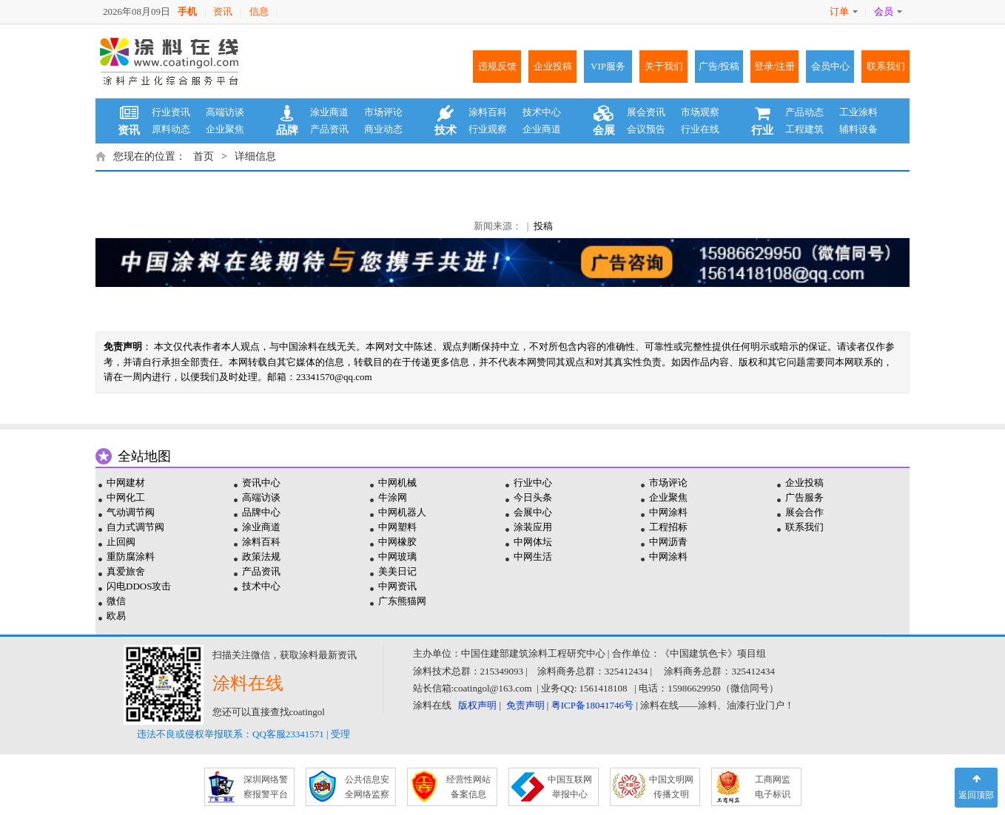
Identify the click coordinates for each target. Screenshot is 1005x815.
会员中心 (830, 66)
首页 (203, 156)
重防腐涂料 (131, 556)
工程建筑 (804, 129)
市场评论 (383, 112)
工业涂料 (858, 112)
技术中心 (541, 112)
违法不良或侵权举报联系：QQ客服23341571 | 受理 (243, 734)
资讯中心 (261, 482)
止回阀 (121, 541)
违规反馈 (497, 66)
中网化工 (126, 497)
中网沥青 (668, 541)
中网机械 (397, 482)
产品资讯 (329, 129)
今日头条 (533, 497)
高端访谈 (225, 112)
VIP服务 (608, 66)
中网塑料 (397, 526)
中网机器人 (402, 512)
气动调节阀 (131, 512)
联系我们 (886, 66)
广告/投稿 (719, 66)
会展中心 (533, 512)
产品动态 (804, 112)
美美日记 (397, 571)
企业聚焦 (225, 129)
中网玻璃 (397, 556)
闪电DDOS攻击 (139, 586)
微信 (116, 600)
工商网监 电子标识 (772, 786)
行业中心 (533, 482)
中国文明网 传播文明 (671, 786)
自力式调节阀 (135, 526)
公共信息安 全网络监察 (367, 786)
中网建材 (126, 482)
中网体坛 (533, 541)
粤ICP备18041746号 (592, 705)
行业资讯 (171, 112)
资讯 (222, 11)
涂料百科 (487, 112)
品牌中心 (261, 512)
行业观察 (487, 129)
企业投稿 (553, 66)
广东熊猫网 (402, 600)
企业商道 (541, 129)
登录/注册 (775, 66)
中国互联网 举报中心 (570, 786)
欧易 (116, 615)
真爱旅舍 (126, 571)
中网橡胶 (397, 541)
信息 (259, 11)
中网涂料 (668, 512)
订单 (844, 11)
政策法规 (261, 556)
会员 (888, 11)
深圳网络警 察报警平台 (265, 786)
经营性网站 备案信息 (468, 786)
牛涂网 (392, 497)
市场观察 (700, 112)
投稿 (543, 225)
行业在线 (700, 129)
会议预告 (646, 129)
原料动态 (171, 129)
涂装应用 (533, 526)
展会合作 (804, 512)
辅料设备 (858, 129)
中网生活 (533, 556)
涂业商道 (329, 112)
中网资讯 (397, 586)
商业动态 (383, 129)
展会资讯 (646, 112)
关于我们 (664, 66)
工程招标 (668, 526)
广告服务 (804, 497)
